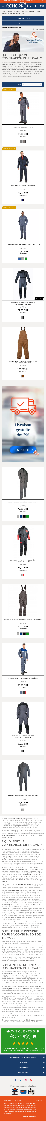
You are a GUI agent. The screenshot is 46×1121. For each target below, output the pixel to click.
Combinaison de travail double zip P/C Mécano (23, 678)
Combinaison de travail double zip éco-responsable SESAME (23, 560)
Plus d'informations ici (28, 1117)
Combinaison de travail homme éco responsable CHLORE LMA (23, 303)
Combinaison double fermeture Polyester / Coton (23, 244)
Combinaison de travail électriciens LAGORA (23, 502)
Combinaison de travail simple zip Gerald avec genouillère (23, 736)
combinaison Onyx (24, 884)
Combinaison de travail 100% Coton (23, 185)
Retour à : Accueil (7, 11)
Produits (16, 11)
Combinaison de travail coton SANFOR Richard (23, 795)
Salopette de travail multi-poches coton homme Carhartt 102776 (23, 362)
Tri (19, 84)
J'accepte (39, 1100)
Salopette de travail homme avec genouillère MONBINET (23, 619)
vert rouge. (17, 919)
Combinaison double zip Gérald (23, 127)
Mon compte (23, 1073)
